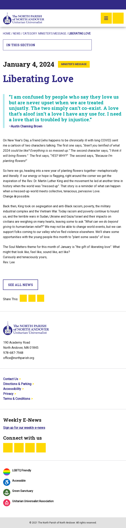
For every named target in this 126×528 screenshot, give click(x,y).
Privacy (8, 394)
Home (7, 33)
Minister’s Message (52, 33)
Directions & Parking (17, 384)
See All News (20, 285)
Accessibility (12, 389)
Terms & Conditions (16, 399)
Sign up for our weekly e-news (24, 428)
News (17, 33)
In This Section (47, 45)
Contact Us (10, 379)
